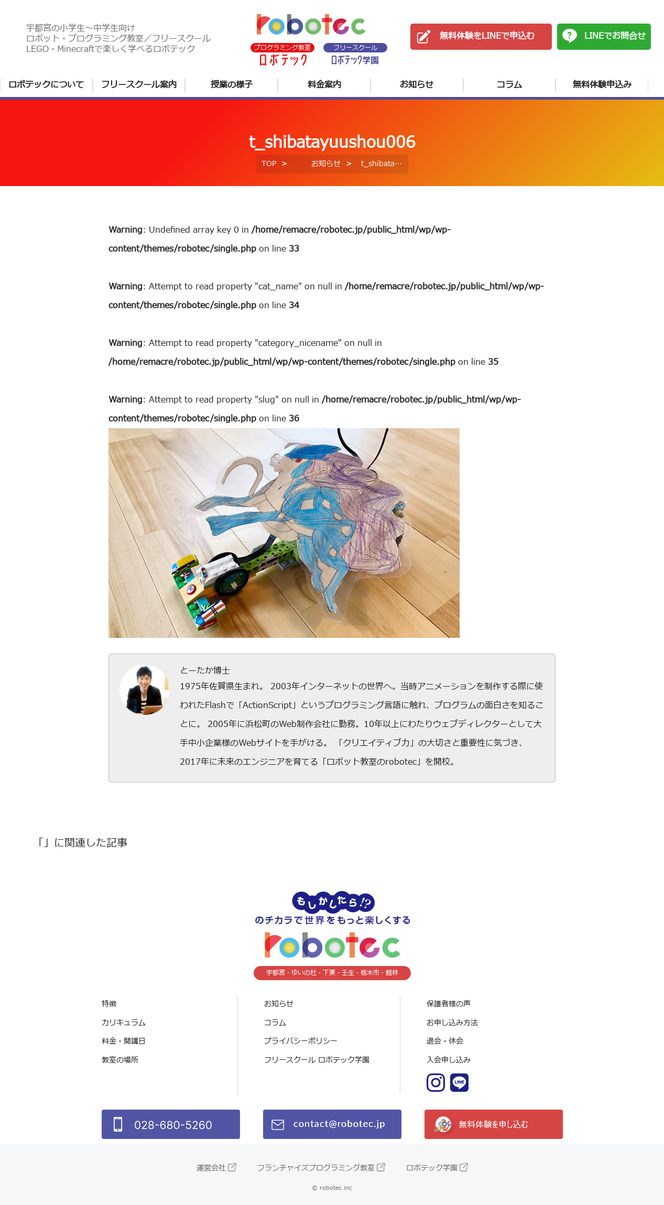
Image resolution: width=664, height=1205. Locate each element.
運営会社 (211, 1168)
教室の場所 (120, 1060)
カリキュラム (124, 1022)
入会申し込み (449, 1060)
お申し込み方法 (452, 1022)
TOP (269, 163)
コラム (509, 85)
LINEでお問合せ (615, 36)
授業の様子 (232, 85)
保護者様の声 (449, 1003)
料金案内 (324, 85)
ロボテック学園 (432, 1168)
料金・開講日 (124, 1041)
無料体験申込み (602, 85)
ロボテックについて (46, 85)
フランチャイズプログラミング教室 (316, 1168)
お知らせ (416, 85)
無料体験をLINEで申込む (487, 36)
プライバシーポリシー (301, 1041)
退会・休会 (445, 1041)
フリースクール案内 (139, 85)
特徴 (109, 1003)
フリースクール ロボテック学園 (316, 1060)
